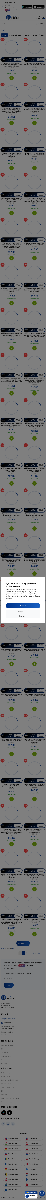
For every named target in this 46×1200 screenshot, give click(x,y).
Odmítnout (23, 616)
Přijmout (23, 606)
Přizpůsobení (23, 612)
